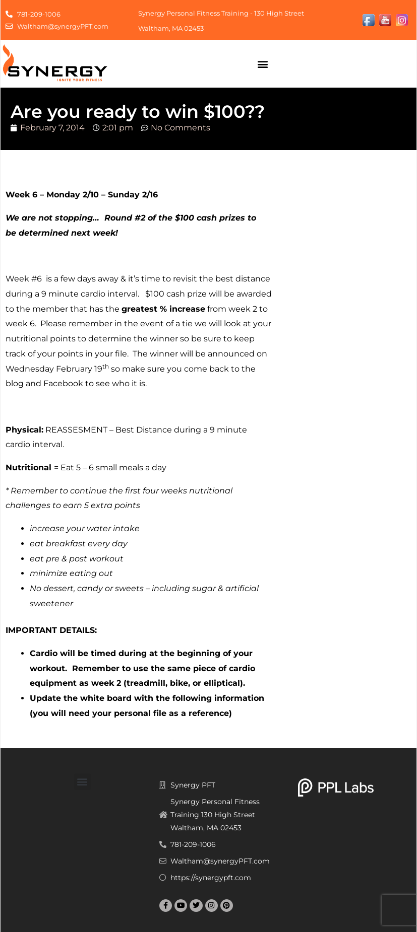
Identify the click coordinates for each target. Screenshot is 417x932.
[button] (262, 63)
